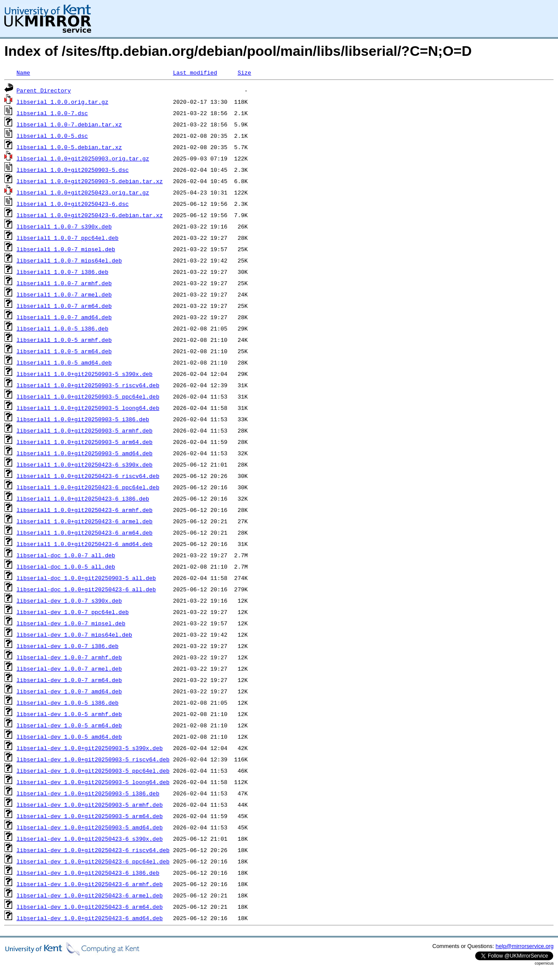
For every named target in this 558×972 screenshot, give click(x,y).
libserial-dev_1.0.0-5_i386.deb (68, 702)
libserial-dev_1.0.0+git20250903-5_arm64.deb (90, 816)
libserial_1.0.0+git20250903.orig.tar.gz (83, 158)
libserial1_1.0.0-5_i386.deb (63, 328)
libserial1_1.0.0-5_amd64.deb (64, 362)
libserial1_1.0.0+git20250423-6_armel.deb (85, 521)
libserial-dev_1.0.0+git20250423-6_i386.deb (88, 873)
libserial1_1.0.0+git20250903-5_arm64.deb (85, 442)
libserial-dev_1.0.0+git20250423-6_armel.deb (90, 895)
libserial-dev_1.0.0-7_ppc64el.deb (73, 612)
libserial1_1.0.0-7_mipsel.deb (66, 249)
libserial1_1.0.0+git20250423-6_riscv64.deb (88, 476)
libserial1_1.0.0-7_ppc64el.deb (68, 238)
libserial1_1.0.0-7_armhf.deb (64, 283)
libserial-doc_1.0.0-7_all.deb (66, 555)
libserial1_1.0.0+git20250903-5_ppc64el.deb (88, 396)
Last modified (195, 72)
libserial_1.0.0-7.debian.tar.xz (69, 124)
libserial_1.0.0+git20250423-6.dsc (73, 204)
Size (244, 72)
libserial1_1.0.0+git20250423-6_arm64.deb (85, 532)
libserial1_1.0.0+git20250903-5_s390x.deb (85, 374)
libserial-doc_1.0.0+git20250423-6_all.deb (86, 589)
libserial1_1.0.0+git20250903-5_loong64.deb (88, 408)
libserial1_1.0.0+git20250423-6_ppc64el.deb (88, 487)
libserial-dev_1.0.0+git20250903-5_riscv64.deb (93, 759)
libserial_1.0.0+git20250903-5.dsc (73, 170)
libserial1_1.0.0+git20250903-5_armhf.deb (85, 430)
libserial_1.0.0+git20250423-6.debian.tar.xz (90, 215)
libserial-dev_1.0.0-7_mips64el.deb (74, 634)
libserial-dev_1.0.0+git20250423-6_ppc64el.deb (93, 861)
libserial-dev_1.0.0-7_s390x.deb (69, 600)
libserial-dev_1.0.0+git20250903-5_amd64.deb (90, 827)
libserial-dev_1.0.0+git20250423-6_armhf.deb (90, 884)
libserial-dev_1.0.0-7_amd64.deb (69, 691)
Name (23, 72)
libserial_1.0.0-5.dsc (52, 136)
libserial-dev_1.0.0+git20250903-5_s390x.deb (90, 748)
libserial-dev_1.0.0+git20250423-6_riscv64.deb (93, 850)
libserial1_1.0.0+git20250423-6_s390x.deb (85, 464)
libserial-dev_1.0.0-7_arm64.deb (69, 680)
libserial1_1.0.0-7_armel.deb (64, 294)
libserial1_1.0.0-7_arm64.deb (64, 306)
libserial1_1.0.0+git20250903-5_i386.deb (83, 419)
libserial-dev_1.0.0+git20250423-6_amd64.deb (90, 918)
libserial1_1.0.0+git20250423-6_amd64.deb (85, 544)
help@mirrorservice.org (525, 946)
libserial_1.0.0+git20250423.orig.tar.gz (83, 192)
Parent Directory (44, 90)
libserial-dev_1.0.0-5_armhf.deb (69, 714)
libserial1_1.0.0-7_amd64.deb (64, 317)
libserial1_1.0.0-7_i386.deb (63, 272)
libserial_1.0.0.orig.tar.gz (63, 102)
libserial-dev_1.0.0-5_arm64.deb (69, 725)
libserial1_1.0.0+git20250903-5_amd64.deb (85, 453)
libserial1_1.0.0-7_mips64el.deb (69, 260)
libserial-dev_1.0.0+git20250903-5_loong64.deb (93, 782)
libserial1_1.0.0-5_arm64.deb (64, 351)
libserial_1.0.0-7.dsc (52, 113)
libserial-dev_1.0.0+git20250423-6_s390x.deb (90, 838)
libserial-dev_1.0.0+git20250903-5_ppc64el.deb (93, 770)
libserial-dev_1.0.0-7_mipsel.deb (71, 623)
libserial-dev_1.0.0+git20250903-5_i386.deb (88, 793)
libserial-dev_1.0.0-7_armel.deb (69, 668)
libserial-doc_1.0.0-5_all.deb (66, 566)
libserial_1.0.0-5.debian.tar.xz (69, 147)
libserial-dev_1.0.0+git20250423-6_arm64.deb (90, 907)
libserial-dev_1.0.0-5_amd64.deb (69, 736)
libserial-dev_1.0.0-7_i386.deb (68, 646)
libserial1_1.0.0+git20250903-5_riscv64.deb (88, 385)
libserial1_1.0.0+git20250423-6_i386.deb (83, 498)
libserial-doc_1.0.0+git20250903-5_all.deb (86, 578)
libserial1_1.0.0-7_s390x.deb (64, 226)
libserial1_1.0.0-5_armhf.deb (64, 340)
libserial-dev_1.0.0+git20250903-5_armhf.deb (90, 804)
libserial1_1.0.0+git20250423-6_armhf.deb (85, 510)
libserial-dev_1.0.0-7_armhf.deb (69, 657)
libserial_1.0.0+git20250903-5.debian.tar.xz (90, 181)
